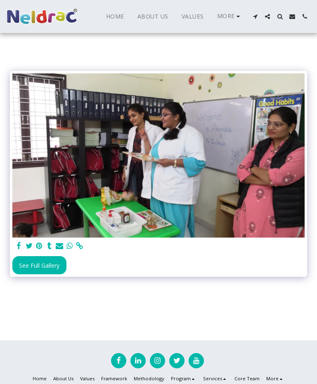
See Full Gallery (39, 265)
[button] (255, 16)
